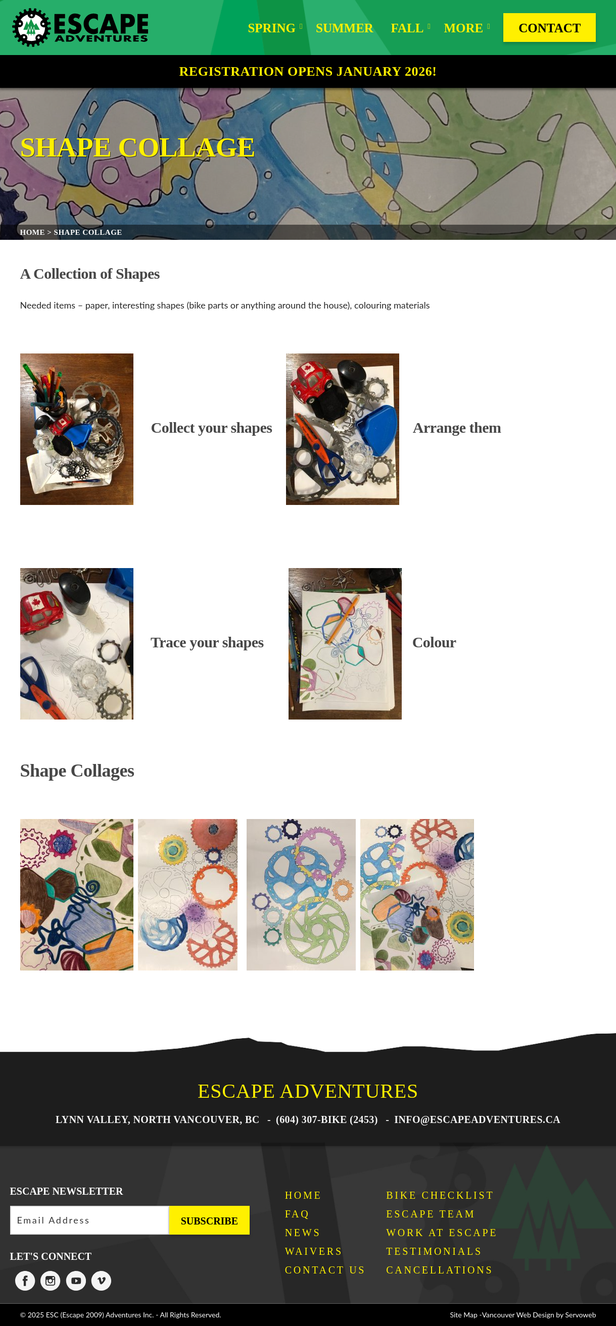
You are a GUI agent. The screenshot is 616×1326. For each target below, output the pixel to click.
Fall (407, 28)
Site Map (463, 1314)
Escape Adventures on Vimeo (101, 1281)
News (303, 1232)
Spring (271, 28)
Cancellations (439, 1270)
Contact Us (325, 1270)
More (463, 28)
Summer (344, 28)
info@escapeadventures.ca (477, 1119)
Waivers (314, 1251)
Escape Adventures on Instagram (50, 1281)
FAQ (297, 1213)
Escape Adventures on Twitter (76, 1281)
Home (303, 1195)
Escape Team (431, 1213)
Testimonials (434, 1251)
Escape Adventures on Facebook (25, 1281)
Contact (549, 28)
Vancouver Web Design (518, 1314)
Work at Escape (442, 1232)
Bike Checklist (440, 1195)
